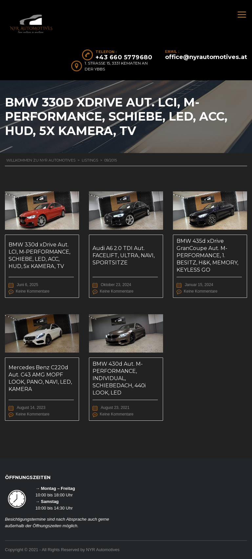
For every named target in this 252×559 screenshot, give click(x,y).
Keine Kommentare (33, 291)
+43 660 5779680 (124, 57)
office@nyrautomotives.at (206, 57)
